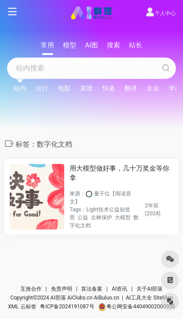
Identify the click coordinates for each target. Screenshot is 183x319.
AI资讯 (119, 289)
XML (13, 306)
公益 (83, 217)
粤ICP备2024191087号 (67, 306)
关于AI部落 (149, 289)
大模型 (123, 217)
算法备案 (91, 289)
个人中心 (160, 13)
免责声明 (61, 289)
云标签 (28, 306)
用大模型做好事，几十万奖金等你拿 (119, 173)
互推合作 (31, 289)
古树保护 (101, 217)
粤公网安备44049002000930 (136, 306)
